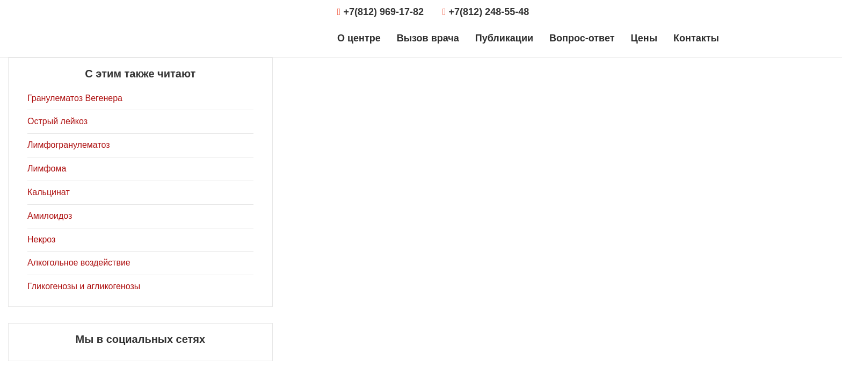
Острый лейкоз (57, 121)
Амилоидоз (49, 215)
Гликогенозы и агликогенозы (83, 286)
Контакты (696, 38)
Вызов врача (428, 38)
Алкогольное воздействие (78, 262)
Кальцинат (48, 192)
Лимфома (46, 168)
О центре (359, 38)
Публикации (504, 38)
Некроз (41, 239)
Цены (643, 38)
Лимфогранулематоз (68, 144)
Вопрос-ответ (581, 38)
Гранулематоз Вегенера (74, 98)
